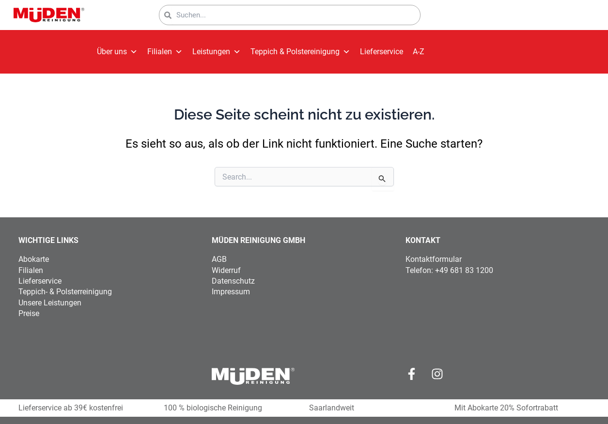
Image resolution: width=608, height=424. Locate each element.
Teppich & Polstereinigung (300, 51)
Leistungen (216, 51)
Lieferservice (381, 51)
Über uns (117, 51)
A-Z (418, 51)
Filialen (165, 51)
